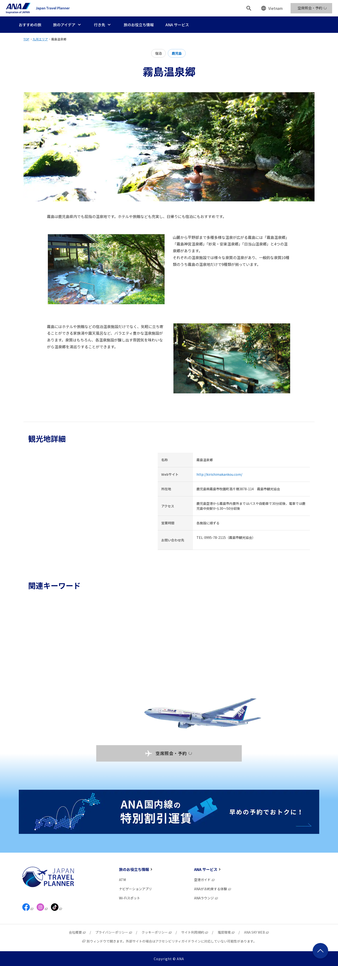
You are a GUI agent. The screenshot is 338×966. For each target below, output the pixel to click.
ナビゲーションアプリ (135, 888)
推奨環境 (226, 932)
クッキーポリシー (157, 932)
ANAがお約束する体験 (212, 888)
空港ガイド (204, 879)
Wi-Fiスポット (129, 898)
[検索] (248, 8)
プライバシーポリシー (113, 932)
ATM (122, 879)
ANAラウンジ (206, 898)
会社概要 (77, 932)
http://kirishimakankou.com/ (219, 474)
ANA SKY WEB (256, 932)
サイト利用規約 (194, 932)
